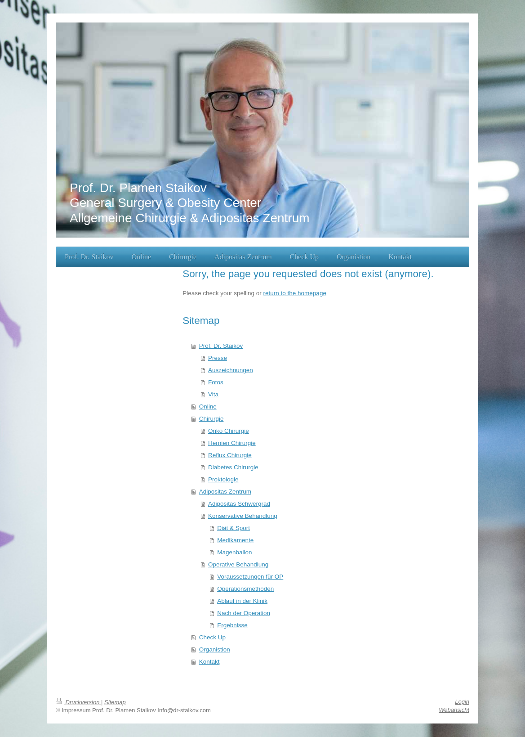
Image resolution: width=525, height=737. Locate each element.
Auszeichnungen (230, 370)
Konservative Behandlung (242, 515)
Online (208, 406)
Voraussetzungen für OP (250, 576)
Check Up (212, 637)
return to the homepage (294, 293)
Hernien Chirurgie (232, 443)
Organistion (214, 649)
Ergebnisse (232, 625)
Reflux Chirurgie (230, 455)
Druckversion (78, 702)
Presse (217, 358)
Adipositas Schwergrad (239, 503)
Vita (213, 394)
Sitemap (115, 702)
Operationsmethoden (245, 588)
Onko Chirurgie (228, 430)
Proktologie (223, 479)
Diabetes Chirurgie (233, 467)
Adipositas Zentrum (225, 491)
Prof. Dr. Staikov (221, 345)
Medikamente (235, 540)
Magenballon (234, 552)
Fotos (215, 382)
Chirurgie (211, 418)
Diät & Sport (233, 528)
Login (462, 701)
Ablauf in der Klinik (242, 601)
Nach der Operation (243, 613)
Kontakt (209, 661)
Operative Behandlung (238, 564)
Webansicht (454, 709)
